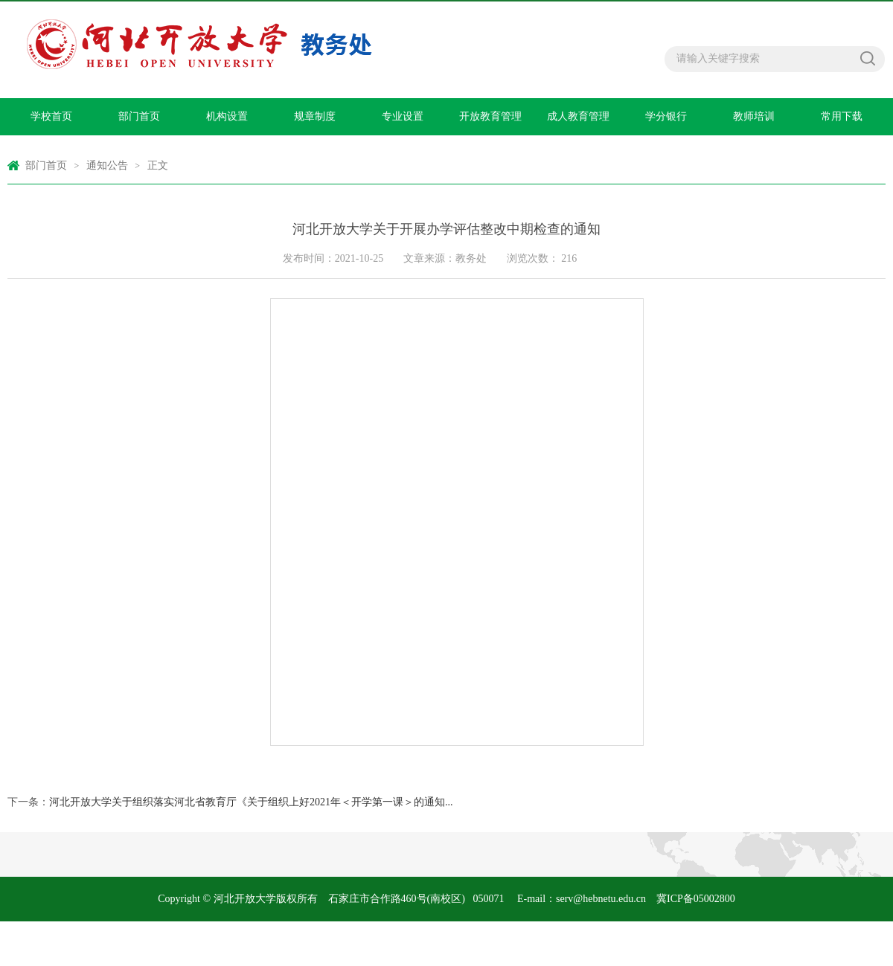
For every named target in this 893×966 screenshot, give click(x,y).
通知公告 (107, 165)
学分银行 (666, 116)
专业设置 (402, 116)
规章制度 (315, 116)
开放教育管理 (490, 116)
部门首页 (139, 116)
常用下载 (841, 116)
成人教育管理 (578, 116)
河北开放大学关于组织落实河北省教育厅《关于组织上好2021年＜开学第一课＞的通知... (251, 802)
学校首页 (51, 116)
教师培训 (754, 116)
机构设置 (227, 116)
